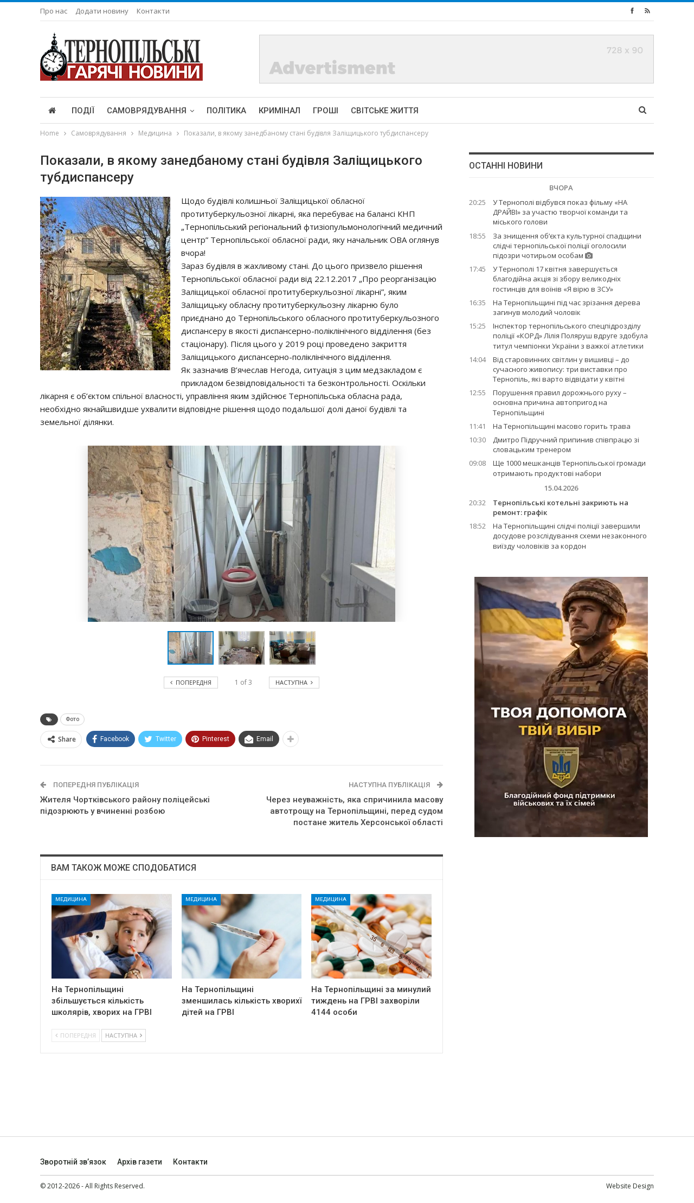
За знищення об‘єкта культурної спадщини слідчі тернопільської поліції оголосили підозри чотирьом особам (567, 245)
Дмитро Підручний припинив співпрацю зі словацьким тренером (566, 444)
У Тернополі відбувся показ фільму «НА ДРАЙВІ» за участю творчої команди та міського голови (560, 212)
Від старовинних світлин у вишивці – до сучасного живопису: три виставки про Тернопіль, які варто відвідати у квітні (561, 369)
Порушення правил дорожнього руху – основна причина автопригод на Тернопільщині (560, 402)
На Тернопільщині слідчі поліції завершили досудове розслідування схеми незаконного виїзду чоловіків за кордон (570, 535)
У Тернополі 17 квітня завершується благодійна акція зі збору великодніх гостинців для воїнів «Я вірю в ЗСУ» (557, 278)
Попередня (75, 1035)
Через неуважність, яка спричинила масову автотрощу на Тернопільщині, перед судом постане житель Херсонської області (354, 811)
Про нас (53, 11)
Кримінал (279, 110)
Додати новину (101, 11)
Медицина (71, 899)
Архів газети (139, 1161)
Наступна (123, 1035)
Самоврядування (147, 110)
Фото (72, 719)
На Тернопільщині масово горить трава (562, 426)
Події (83, 110)
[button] (244, 648)
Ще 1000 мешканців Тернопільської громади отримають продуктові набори (569, 468)
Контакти (153, 11)
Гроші (325, 110)
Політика (226, 110)
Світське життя (385, 110)
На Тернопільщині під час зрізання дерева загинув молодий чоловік (566, 307)
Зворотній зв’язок (73, 1161)
